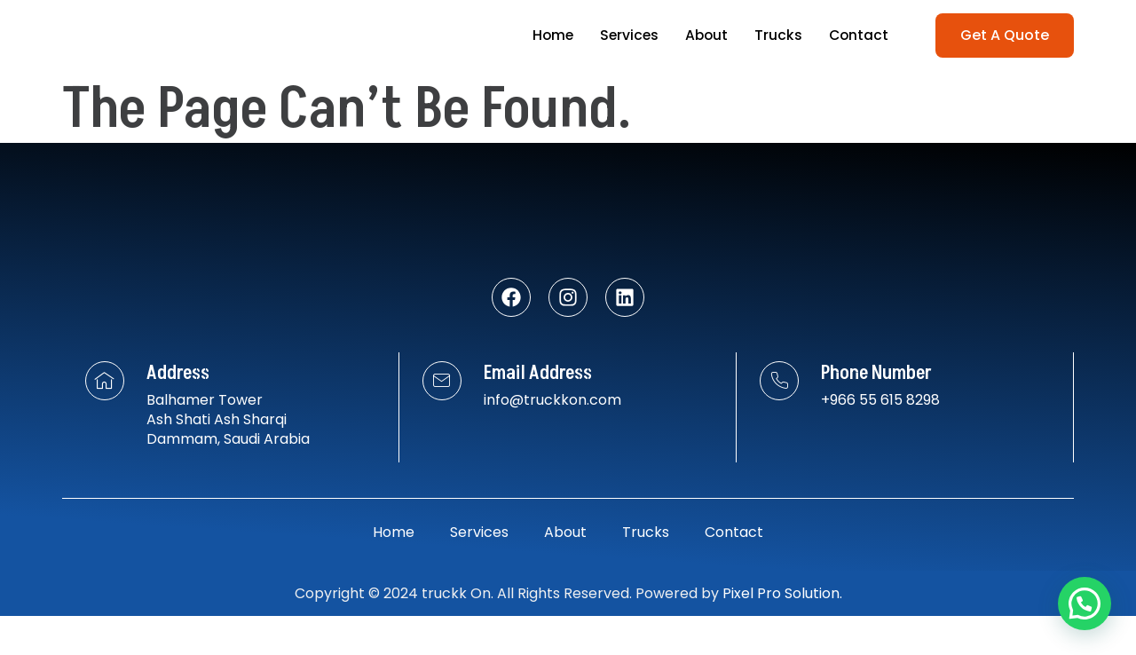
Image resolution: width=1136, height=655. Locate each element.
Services (625, 35)
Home (546, 35)
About (704, 35)
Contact (857, 35)
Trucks (777, 35)
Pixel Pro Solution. (782, 632)
